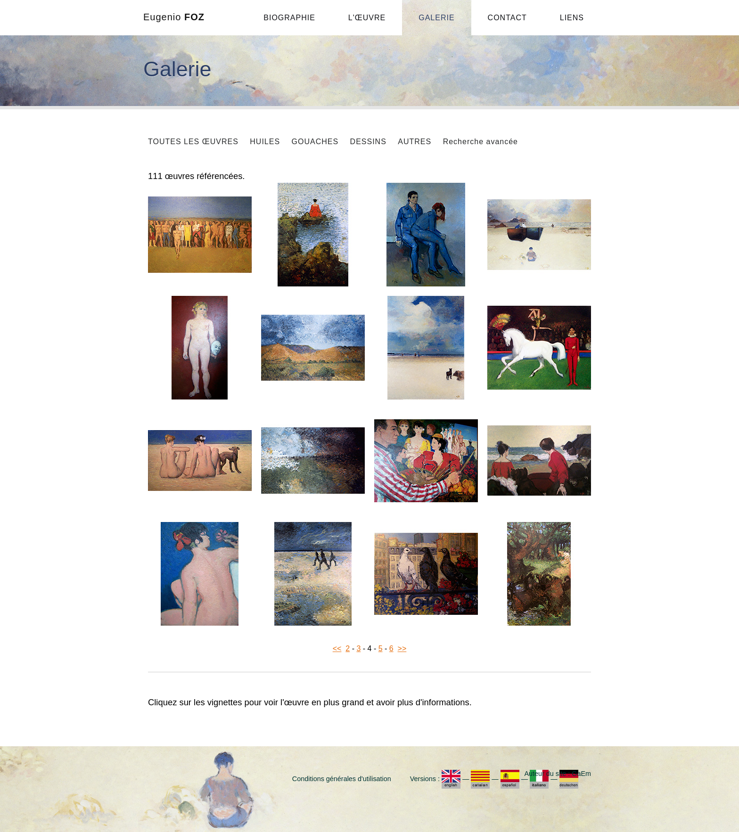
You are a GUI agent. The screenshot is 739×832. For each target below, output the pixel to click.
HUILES (265, 142)
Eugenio (174, 17)
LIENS (572, 18)
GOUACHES (315, 142)
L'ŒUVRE (367, 18)
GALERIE (436, 18)
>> (402, 648)
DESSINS (368, 142)
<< (337, 648)
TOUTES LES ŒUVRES (193, 142)
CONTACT (507, 18)
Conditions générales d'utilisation (341, 779)
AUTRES (414, 142)
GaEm (581, 773)
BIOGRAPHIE (289, 18)
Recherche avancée (480, 142)
